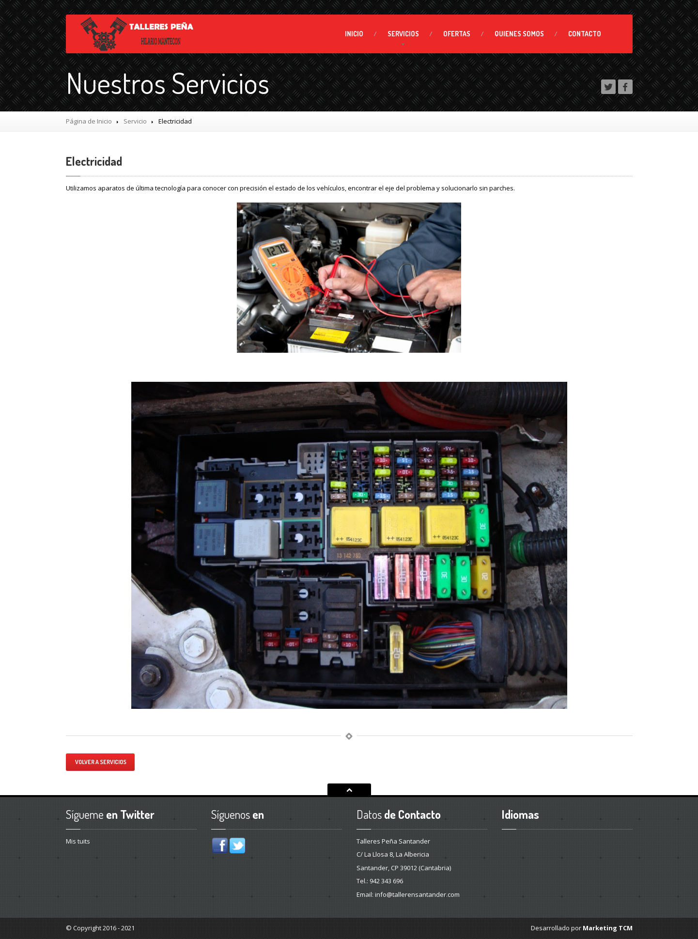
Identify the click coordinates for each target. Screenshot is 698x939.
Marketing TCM (608, 927)
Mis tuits (78, 841)
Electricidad (94, 161)
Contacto (584, 34)
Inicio (354, 34)
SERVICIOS (403, 34)
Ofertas (456, 34)
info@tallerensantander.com (417, 894)
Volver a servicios (100, 762)
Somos (519, 34)
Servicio (135, 121)
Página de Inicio (89, 121)
